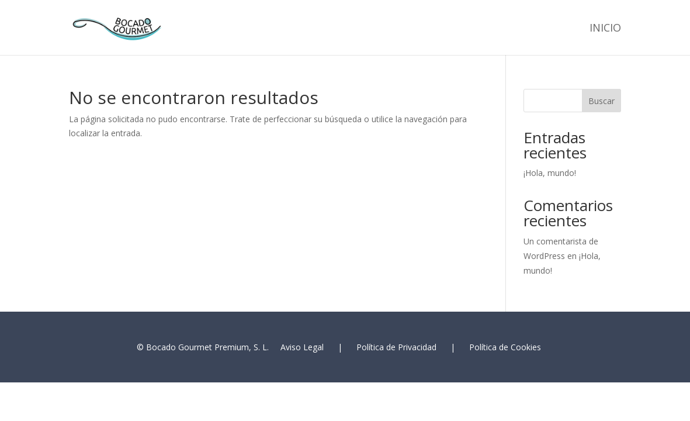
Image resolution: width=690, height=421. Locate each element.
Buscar (601, 100)
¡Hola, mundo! (549, 172)
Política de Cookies (505, 347)
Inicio (605, 28)
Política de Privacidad (396, 347)
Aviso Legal (302, 347)
